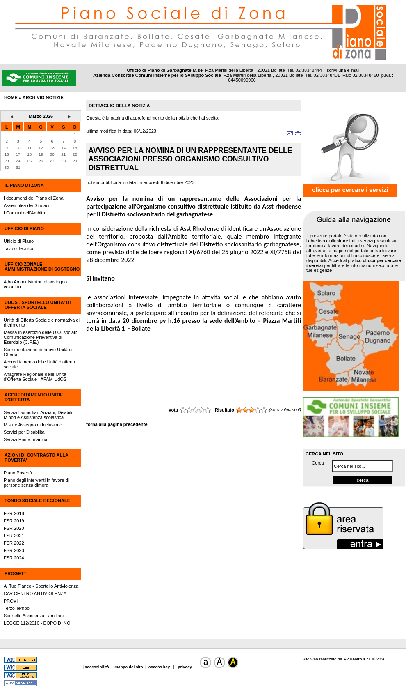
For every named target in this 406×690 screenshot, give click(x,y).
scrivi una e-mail (343, 70)
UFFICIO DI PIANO (24, 228)
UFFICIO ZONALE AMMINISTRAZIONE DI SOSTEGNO (42, 266)
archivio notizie (43, 97)
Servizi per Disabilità (24, 432)
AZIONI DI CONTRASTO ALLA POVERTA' (36, 457)
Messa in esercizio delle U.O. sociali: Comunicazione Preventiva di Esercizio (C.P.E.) (40, 337)
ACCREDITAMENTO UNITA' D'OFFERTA (34, 397)
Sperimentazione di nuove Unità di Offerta (38, 352)
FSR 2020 (14, 528)
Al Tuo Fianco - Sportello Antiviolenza (41, 586)
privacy (185, 667)
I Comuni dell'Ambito (24, 212)
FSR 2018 (14, 513)
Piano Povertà (18, 472)
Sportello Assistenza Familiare (34, 615)
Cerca (318, 462)
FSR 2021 (14, 535)
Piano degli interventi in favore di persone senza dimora (36, 483)
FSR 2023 (14, 550)
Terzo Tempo (17, 608)
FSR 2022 (14, 542)
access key (159, 667)
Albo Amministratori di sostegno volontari (35, 284)
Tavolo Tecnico (18, 248)
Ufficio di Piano (19, 241)
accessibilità (97, 667)
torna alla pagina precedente (116, 424)
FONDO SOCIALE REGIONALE (37, 500)
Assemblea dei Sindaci (26, 205)
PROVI (11, 600)
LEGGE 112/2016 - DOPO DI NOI (38, 623)
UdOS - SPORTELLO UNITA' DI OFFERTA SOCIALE (38, 305)
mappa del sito (128, 667)
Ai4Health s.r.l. (357, 659)
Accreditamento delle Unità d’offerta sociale (39, 364)
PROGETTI (16, 573)
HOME (11, 97)
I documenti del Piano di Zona (34, 198)
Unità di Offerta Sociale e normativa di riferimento (42, 322)
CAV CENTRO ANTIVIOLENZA (35, 593)
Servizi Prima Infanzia (25, 439)
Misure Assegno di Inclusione (33, 424)
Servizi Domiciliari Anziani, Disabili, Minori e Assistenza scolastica (38, 415)
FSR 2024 (14, 557)
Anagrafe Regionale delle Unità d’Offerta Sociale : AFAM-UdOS (35, 377)
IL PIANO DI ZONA (24, 185)
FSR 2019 (14, 520)
